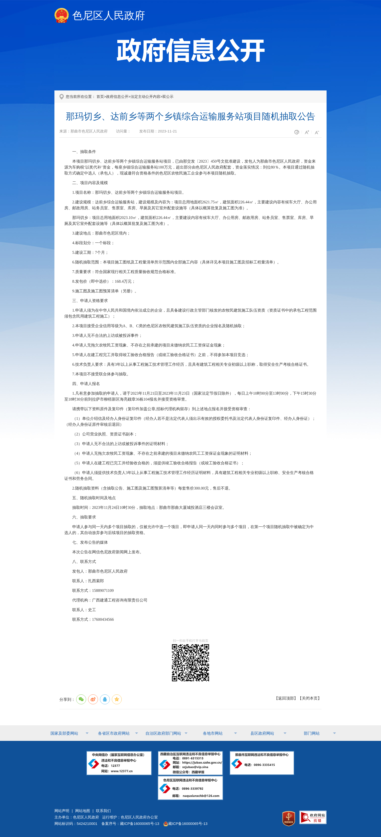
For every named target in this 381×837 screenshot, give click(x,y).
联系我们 (103, 811)
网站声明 (61, 811)
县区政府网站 (262, 733)
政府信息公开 (117, 96)
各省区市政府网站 (114, 733)
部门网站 (312, 733)
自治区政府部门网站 (163, 733)
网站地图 (82, 811)
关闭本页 (310, 698)
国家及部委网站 (64, 733)
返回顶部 (286, 698)
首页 (100, 96)
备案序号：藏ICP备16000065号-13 (130, 823)
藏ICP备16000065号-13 (185, 823)
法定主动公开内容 (145, 96)
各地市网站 (213, 733)
